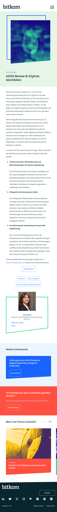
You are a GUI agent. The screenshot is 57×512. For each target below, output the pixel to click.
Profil (13, 326)
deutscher (10, 262)
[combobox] (7, 506)
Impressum (50, 506)
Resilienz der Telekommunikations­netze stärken (27, 466)
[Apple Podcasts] (38, 500)
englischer (21, 262)
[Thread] (18, 500)
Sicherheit (21, 279)
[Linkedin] (4, 500)
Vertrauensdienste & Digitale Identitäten (28, 285)
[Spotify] (45, 500)
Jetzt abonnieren (13, 407)
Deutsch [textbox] (5, 506)
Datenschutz (38, 506)
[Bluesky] (31, 500)
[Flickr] (52, 500)
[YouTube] (11, 500)
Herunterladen (29, 269)
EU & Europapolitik (33, 279)
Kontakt (47, 493)
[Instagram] (25, 500)
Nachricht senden (17, 323)
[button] (49, 422)
